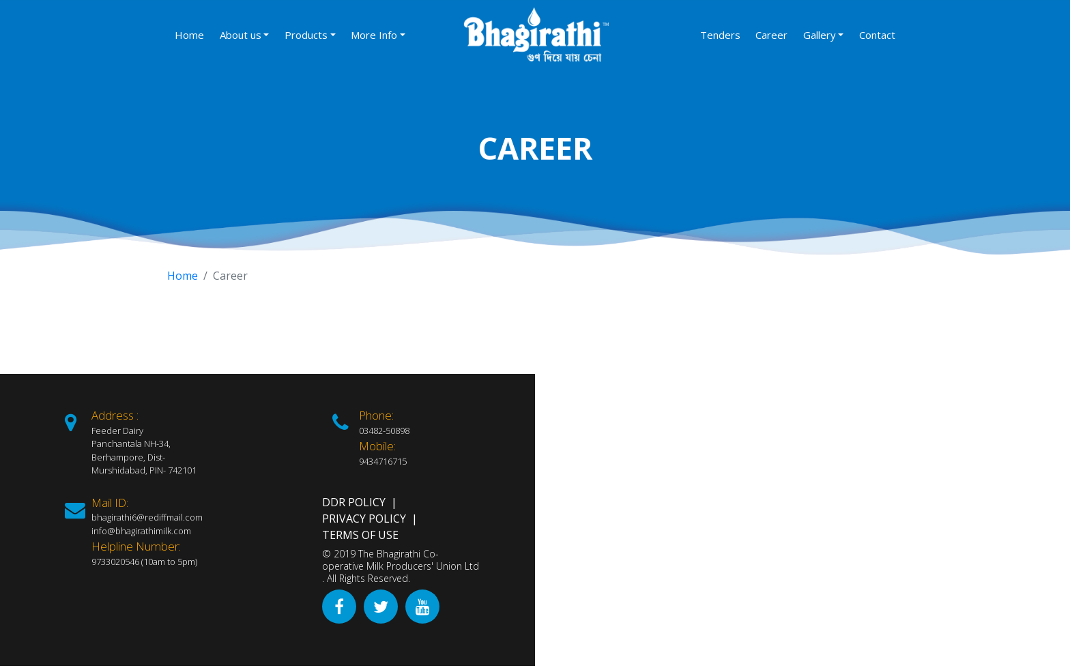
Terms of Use (360, 534)
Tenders (720, 35)
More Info (374, 35)
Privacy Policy (364, 518)
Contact (877, 35)
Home (189, 35)
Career (771, 35)
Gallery (819, 35)
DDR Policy (354, 502)
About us (240, 35)
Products (306, 35)
